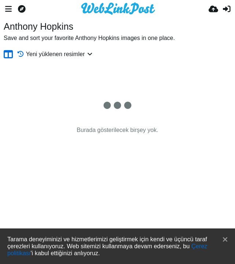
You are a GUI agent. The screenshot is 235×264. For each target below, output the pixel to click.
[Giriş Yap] (226, 9)
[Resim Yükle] (213, 9)
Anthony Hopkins (38, 26)
